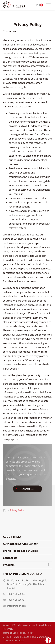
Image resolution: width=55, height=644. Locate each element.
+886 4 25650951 (16, 599)
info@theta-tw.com (16, 605)
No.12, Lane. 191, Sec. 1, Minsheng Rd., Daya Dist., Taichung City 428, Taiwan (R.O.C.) (27, 584)
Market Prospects (15, 640)
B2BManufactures (41, 636)
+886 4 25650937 (16, 593)
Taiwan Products (20, 636)
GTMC (6, 636)
